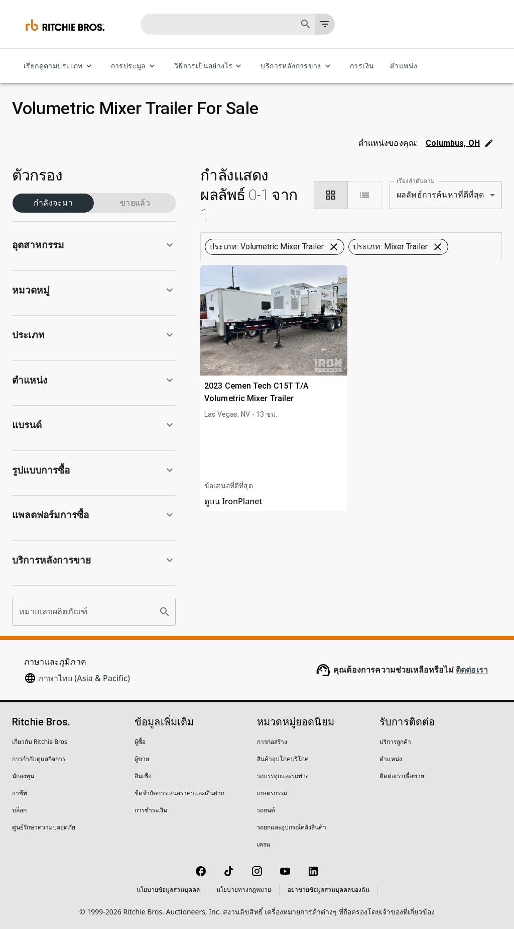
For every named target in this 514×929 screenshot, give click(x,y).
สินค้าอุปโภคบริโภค (283, 759)
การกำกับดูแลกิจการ (38, 759)
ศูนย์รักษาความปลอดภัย (43, 827)
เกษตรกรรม (272, 793)
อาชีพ (19, 793)
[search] (165, 612)
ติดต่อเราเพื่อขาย (401, 776)
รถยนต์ (266, 810)
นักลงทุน (23, 776)
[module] (331, 195)
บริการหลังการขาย (297, 66)
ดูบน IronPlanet (233, 568)
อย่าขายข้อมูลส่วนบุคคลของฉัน (328, 889)
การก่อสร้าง (272, 741)
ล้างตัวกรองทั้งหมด (352, 267)
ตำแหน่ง (403, 66)
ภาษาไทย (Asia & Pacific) (84, 678)
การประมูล (134, 66)
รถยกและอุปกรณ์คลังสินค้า (291, 827)
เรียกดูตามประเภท (59, 66)
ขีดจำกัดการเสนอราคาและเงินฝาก (179, 793)
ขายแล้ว (135, 203)
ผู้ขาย (142, 759)
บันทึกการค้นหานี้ (351, 294)
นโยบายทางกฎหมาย (243, 889)
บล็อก (19, 810)
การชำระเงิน (151, 810)
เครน (263, 844)
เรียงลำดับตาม (416, 180)
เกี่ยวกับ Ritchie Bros (39, 741)
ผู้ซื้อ (140, 741)
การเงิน (362, 66)
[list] (364, 195)
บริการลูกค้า (395, 741)
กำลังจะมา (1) (53, 203)
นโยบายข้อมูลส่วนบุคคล (168, 889)
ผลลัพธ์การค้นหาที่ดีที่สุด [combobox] (440, 195)
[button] (94, 245)
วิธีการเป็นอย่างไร (209, 66)
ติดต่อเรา (472, 670)
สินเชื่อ (143, 776)
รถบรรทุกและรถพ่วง (283, 776)
